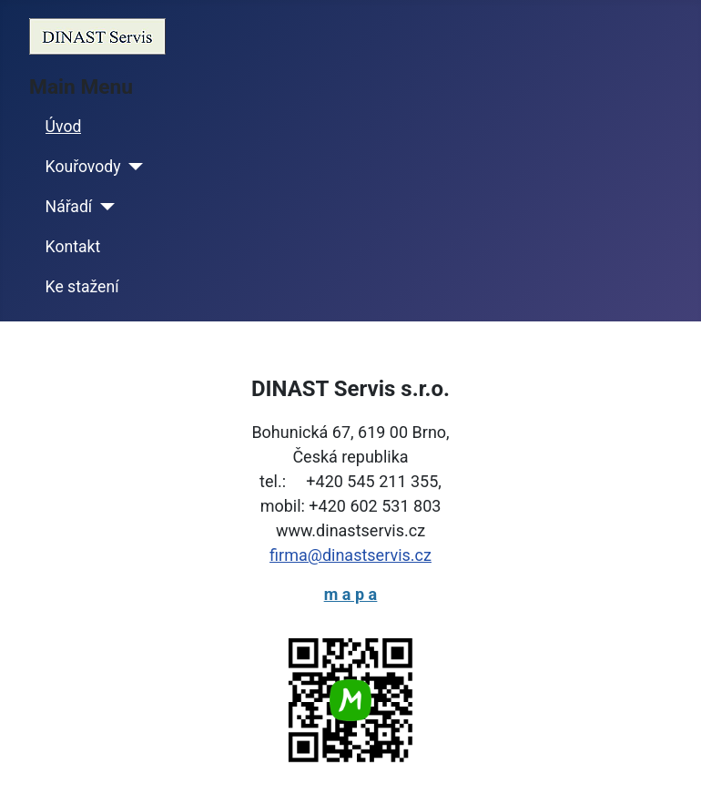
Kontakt (73, 247)
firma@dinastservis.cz (350, 555)
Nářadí (69, 207)
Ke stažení (82, 287)
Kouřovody (83, 167)
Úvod (64, 126)
